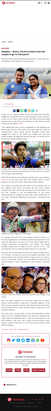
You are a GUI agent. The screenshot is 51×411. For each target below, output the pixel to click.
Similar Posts (11, 385)
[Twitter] (18, 110)
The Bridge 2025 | (18, 406)
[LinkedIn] (25, 110)
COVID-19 (4, 180)
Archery (5, 48)
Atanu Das (12, 329)
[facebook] (14, 110)
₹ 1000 (26, 370)
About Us (23, 403)
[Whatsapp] (21, 110)
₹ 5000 (9, 370)
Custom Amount (38, 370)
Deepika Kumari (23, 329)
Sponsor (43, 359)
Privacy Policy (13, 403)
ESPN (21, 123)
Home (4, 42)
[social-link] (36, 110)
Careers (39, 403)
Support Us (31, 403)
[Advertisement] (26, 24)
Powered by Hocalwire (31, 406)
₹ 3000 (17, 370)
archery (9, 114)
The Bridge (28, 336)
